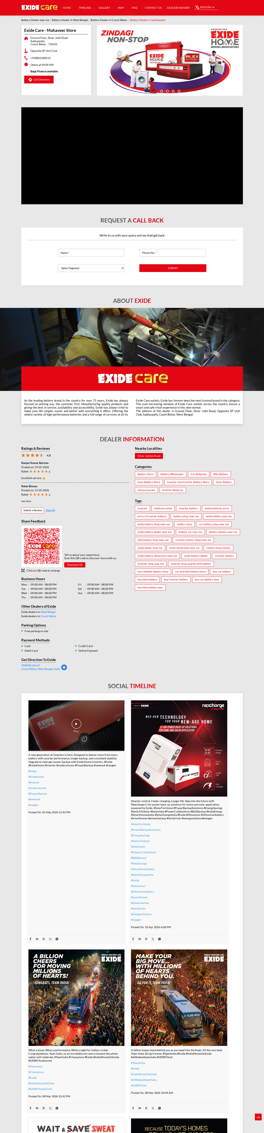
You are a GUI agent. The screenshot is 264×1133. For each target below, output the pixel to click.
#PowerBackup (37, 784)
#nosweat (105, 1061)
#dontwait (106, 1055)
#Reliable (176, 1046)
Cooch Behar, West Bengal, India (40, 668)
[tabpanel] (170, 60)
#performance (179, 1040)
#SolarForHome (109, 803)
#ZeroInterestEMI (110, 1072)
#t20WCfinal (36, 1036)
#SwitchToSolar (109, 819)
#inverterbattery (110, 1033)
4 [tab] (179, 91)
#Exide (32, 761)
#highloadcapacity (182, 1063)
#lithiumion (107, 864)
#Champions (178, 794)
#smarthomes (108, 876)
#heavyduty (178, 1035)
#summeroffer (108, 1050)
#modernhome (37, 778)
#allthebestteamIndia (41, 1030)
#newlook (34, 789)
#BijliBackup (107, 836)
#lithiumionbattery (111, 870)
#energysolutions (110, 893)
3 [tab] (173, 91)
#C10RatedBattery (182, 1069)
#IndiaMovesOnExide (184, 806)
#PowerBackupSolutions (114, 808)
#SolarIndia (106, 825)
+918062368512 (40, 58)
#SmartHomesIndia (111, 848)
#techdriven (107, 887)
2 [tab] (167, 91)
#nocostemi (107, 1044)
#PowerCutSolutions (112, 831)
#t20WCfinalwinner (183, 811)
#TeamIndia (178, 789)
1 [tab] (161, 91)
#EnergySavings (109, 814)
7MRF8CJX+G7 (30, 665)
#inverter (34, 772)
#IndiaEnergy (108, 842)
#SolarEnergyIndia (111, 853)
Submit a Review (32, 510)
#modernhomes (180, 1057)
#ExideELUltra (179, 1029)
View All (50, 510)
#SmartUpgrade (109, 1078)
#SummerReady (109, 1066)
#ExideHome (36, 767)
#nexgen (33, 795)
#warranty (106, 1038)
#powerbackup (109, 881)
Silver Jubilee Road (149, 455)
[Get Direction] (64, 669)
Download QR (74, 564)
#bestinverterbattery (183, 1052)
